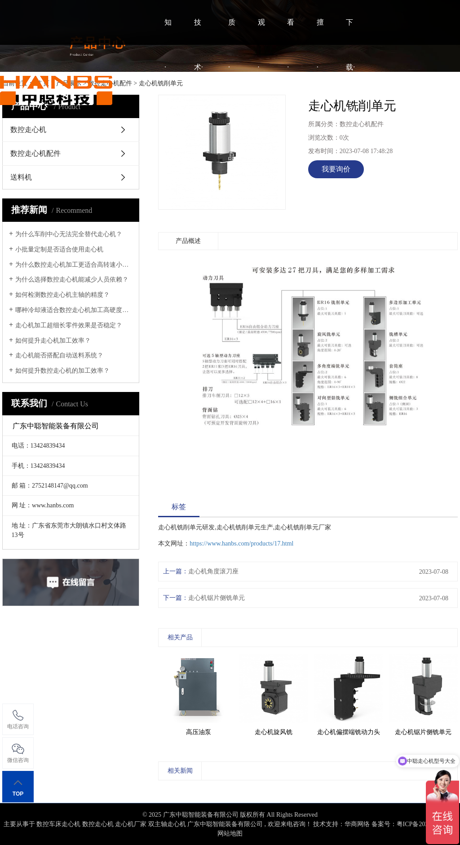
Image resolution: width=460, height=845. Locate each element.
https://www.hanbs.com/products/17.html (241, 543)
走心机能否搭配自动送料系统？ (59, 355)
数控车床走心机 (58, 824)
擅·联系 (320, 89)
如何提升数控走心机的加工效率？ (62, 370)
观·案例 (261, 89)
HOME (133, 89)
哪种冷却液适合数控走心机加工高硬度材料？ (74, 310)
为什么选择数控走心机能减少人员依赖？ (71, 279)
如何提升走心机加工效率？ (53, 340)
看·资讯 (290, 89)
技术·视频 (198, 89)
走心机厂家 (130, 824)
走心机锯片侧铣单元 (216, 597)
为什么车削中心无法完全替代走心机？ (68, 234)
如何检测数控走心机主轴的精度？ (62, 294)
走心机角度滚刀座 (213, 571)
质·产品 (231, 89)
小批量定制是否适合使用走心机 (59, 249)
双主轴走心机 (167, 824)
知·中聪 (168, 89)
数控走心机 (98, 824)
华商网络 (357, 824)
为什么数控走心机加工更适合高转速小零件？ (74, 264)
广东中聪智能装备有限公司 (225, 824)
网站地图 (230, 833)
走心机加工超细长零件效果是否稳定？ (68, 325)
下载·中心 (350, 89)
